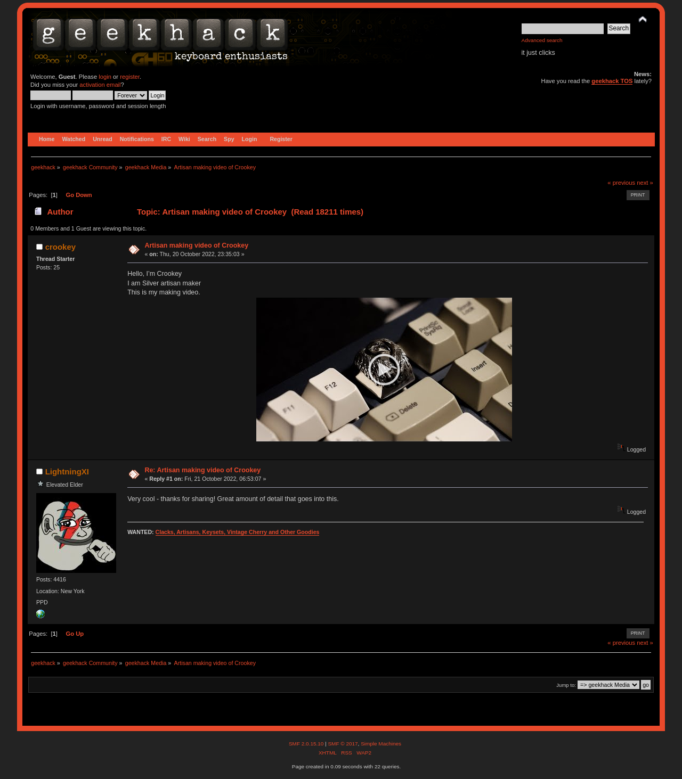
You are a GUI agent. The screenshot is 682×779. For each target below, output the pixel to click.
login (105, 76)
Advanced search (542, 40)
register (130, 76)
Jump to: (566, 685)
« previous (621, 182)
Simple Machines (381, 744)
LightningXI (67, 471)
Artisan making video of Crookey (196, 245)
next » (645, 182)
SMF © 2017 (343, 744)
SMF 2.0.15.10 (307, 744)
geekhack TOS (611, 81)
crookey (60, 246)
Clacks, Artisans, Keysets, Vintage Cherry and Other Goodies (238, 532)
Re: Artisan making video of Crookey (202, 470)
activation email (99, 84)
